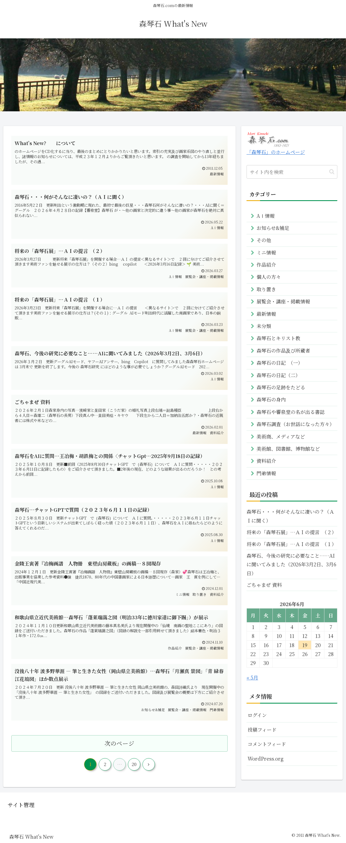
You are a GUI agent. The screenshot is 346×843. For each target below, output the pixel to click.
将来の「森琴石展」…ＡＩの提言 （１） (292, 543)
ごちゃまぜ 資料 (264, 584)
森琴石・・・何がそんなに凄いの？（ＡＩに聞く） (290, 516)
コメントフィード (267, 743)
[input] (292, 172)
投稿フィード (262, 729)
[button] (332, 172)
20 (134, 764)
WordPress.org (266, 758)
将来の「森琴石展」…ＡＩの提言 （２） (292, 532)
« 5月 (252, 677)
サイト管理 (21, 805)
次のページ (119, 743)
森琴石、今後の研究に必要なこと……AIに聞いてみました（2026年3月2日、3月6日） (291, 564)
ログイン (257, 714)
